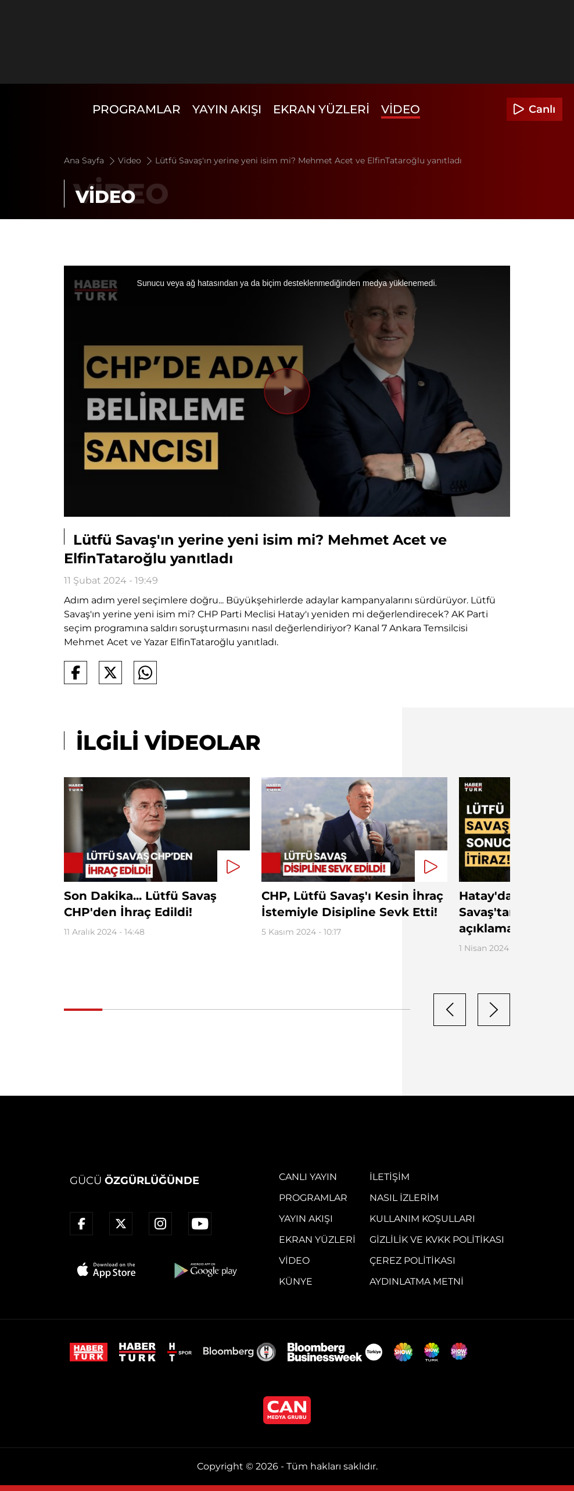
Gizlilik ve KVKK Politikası (436, 1239)
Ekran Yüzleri (321, 109)
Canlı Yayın (308, 1176)
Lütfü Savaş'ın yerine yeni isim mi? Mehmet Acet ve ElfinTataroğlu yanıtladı (308, 160)
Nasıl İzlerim (404, 1197)
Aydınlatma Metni (416, 1281)
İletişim (389, 1176)
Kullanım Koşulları (422, 1218)
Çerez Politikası (412, 1260)
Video (400, 109)
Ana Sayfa (90, 160)
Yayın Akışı (226, 109)
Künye (296, 1281)
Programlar (136, 109)
